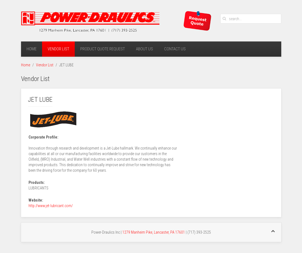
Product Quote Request (102, 48)
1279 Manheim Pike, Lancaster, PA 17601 (153, 232)
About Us (144, 48)
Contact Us (175, 48)
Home (32, 48)
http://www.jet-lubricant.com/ (51, 206)
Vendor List (58, 48)
